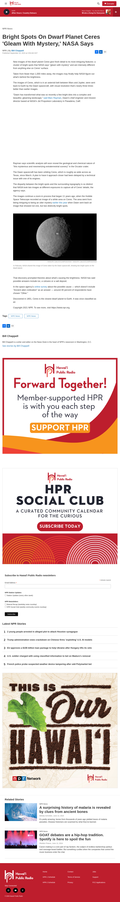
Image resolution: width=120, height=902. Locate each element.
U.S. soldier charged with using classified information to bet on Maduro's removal (48, 656)
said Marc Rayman (52, 98)
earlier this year (59, 202)
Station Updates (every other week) (19, 595)
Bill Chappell (18, 51)
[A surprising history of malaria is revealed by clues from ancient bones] (21, 812)
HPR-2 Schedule (49, 882)
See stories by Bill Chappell (15, 345)
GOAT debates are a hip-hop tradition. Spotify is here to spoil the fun (71, 837)
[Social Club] (60, 516)
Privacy (70, 882)
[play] (6, 12)
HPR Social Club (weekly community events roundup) (26, 607)
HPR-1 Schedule (49, 877)
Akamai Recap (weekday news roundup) (21, 604)
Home (45, 872)
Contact (70, 872)
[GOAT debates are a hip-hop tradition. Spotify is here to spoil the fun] (21, 839)
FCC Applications (98, 882)
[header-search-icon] (98, 4)
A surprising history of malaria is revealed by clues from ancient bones (75, 810)
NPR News (7, 29)
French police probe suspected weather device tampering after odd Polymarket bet (49, 664)
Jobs (94, 872)
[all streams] (116, 12)
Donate (110, 3)
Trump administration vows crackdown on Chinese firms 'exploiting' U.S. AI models (49, 640)
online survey (40, 287)
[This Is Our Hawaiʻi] (60, 730)
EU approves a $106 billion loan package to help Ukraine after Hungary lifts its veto (49, 648)
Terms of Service (74, 877)
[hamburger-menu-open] (6, 3)
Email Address (11, 583)
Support (95, 877)
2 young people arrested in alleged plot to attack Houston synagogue (42, 632)
